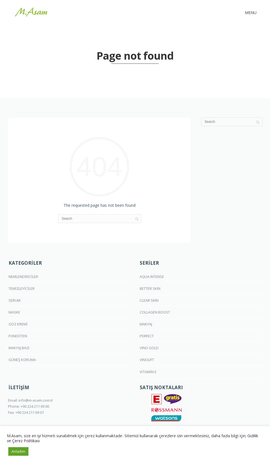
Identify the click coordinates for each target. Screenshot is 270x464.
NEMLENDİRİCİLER (23, 276)
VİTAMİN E (148, 371)
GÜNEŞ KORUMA (22, 359)
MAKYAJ (146, 324)
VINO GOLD (149, 347)
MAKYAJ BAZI (19, 347)
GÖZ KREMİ (18, 324)
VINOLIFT (147, 359)
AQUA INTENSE (152, 276)
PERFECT (147, 335)
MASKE (14, 312)
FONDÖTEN (18, 335)
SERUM (14, 300)
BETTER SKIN (150, 288)
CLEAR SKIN (149, 300)
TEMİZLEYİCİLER (22, 288)
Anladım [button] (18, 451)
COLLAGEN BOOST (155, 312)
